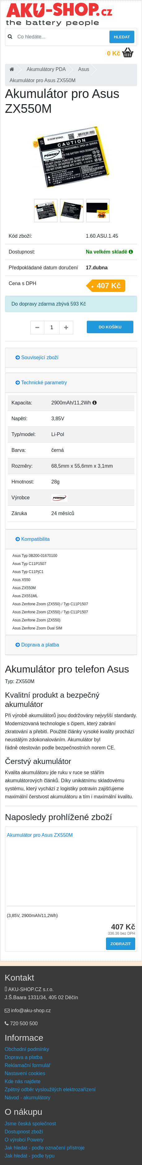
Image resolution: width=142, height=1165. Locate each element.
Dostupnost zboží (24, 1131)
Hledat (122, 37)
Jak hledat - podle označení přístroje (45, 1147)
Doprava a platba (37, 644)
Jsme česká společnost (30, 1123)
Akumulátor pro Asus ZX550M (40, 835)
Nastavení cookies (25, 1073)
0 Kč (113, 53)
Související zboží (37, 357)
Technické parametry (41, 382)
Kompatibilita (33, 539)
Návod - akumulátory (28, 1097)
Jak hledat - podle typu (30, 1155)
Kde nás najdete (23, 1081)
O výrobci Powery (24, 1139)
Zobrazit (120, 944)
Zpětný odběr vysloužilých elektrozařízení (50, 1089)
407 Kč (109, 285)
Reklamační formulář (28, 1065)
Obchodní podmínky (27, 1049)
